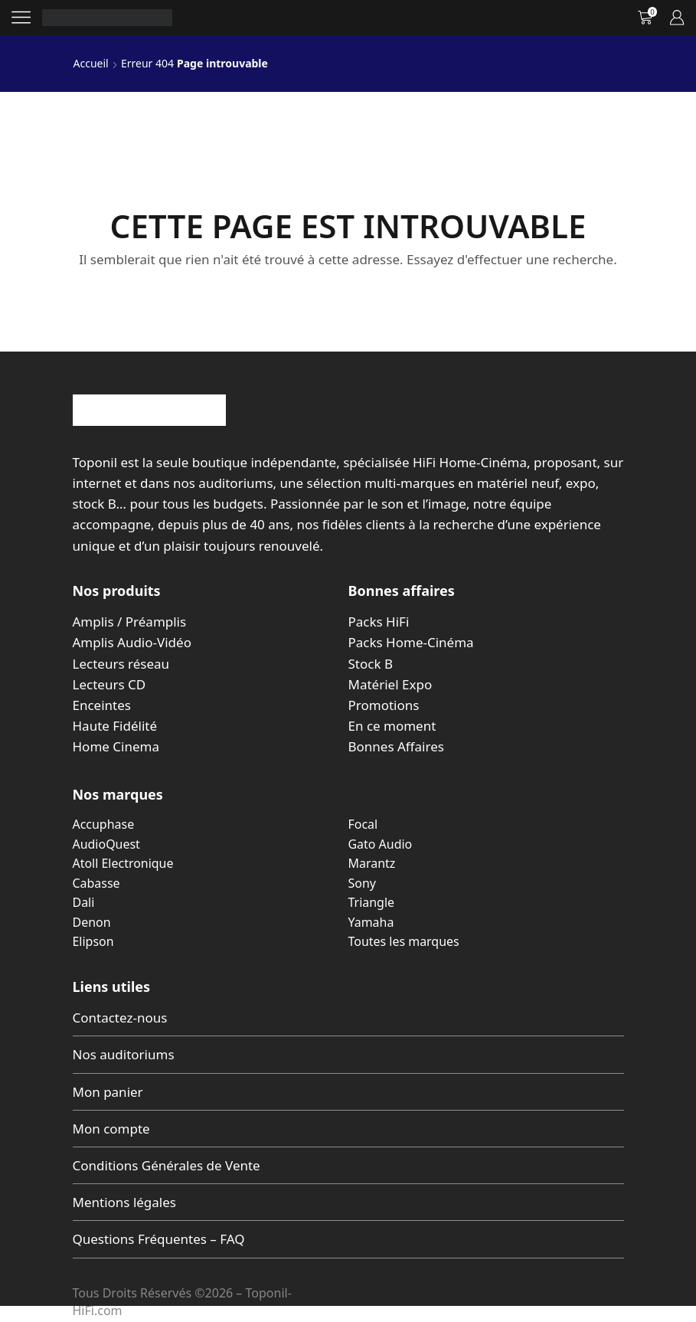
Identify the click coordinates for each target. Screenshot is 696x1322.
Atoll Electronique (123, 863)
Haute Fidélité (115, 726)
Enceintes (102, 705)
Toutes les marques (403, 941)
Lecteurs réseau (121, 663)
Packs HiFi (379, 621)
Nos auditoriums (124, 1054)
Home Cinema (116, 746)
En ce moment (392, 726)
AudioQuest (106, 844)
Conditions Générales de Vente (166, 1165)
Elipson (93, 941)
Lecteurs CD (109, 684)
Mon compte (111, 1128)
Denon (92, 922)
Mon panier (108, 1092)
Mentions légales (124, 1202)
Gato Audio (380, 844)
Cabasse (96, 883)
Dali (84, 902)
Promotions (384, 705)
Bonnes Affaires (396, 746)
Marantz (372, 863)
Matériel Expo (390, 684)
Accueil (91, 63)
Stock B (370, 663)
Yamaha (371, 922)
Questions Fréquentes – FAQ (159, 1239)
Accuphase (104, 824)
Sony (362, 883)
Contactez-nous (120, 1017)
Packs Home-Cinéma (411, 642)
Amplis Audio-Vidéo (132, 642)
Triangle (371, 902)
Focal (363, 824)
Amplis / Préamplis (130, 621)
